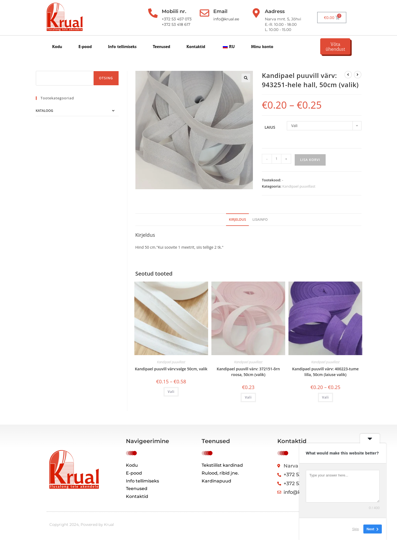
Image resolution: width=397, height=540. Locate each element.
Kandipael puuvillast (298, 186)
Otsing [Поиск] (106, 78)
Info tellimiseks (122, 46)
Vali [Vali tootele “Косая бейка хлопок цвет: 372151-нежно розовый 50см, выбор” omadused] (248, 397)
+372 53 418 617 (175, 24)
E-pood (85, 46)
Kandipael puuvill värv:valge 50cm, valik (171, 368)
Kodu (57, 46)
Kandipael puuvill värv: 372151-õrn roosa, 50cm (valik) (248, 371)
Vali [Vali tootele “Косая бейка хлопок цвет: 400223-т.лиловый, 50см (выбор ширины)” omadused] (325, 397)
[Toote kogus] (276, 159)
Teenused (161, 46)
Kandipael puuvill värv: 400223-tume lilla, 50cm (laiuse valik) (325, 371)
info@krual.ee (226, 19)
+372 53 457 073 (176, 19)
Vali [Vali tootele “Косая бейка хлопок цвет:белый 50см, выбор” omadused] (171, 391)
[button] (246, 78)
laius (270, 127)
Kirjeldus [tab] (237, 219)
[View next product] (357, 74)
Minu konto (262, 46)
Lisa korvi (310, 159)
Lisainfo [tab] (260, 219)
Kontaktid (195, 46)
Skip (355, 529)
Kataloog (44, 110)
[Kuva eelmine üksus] (348, 74)
